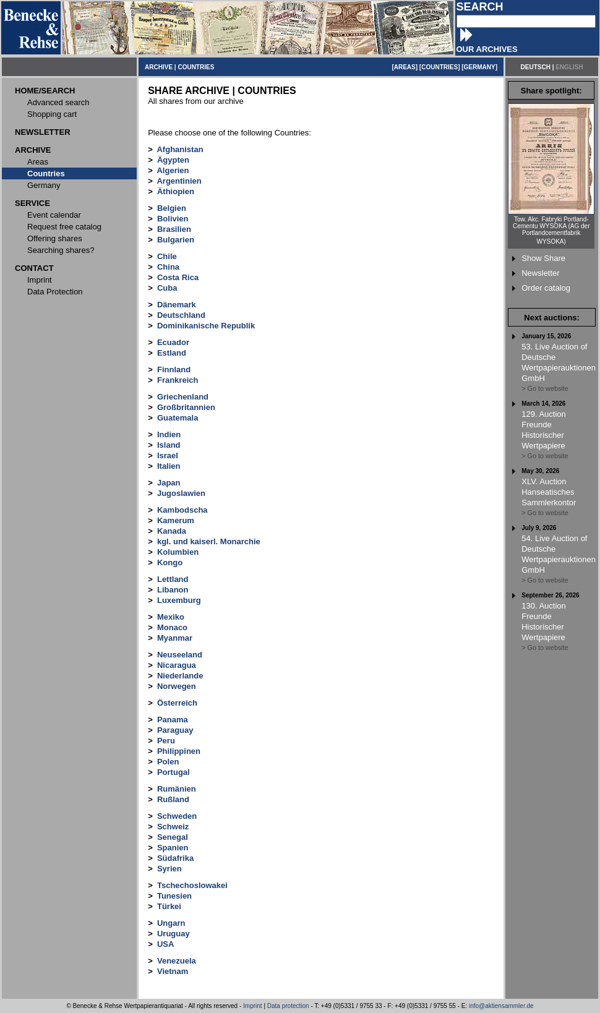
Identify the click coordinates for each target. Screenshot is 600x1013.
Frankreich (177, 380)
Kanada (171, 531)
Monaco (172, 627)
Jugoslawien (181, 493)
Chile (167, 256)
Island (169, 445)
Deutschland (181, 315)
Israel (167, 455)
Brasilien (174, 229)
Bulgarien (175, 239)
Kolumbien (178, 552)
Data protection (288, 1005)
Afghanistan (179, 149)
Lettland (173, 579)
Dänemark (176, 304)
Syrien (169, 868)
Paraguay (175, 730)
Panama (172, 719)
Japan (169, 482)
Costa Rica (178, 277)
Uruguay (173, 933)
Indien (169, 434)
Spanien (173, 847)
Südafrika (175, 858)
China (168, 266)
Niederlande (180, 675)
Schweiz (173, 826)
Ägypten (173, 160)
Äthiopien (175, 191)
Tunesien (174, 895)
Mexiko (170, 617)
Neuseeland (179, 654)
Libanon (173, 589)
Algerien (172, 170)
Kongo (169, 562)
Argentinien (178, 181)
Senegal (172, 837)
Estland (171, 352)
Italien (169, 466)
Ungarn (171, 923)
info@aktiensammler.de (501, 1005)
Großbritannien (186, 407)
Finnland (174, 369)
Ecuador (173, 342)
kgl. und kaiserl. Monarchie (208, 541)
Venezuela (176, 960)
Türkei (169, 906)
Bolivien (173, 218)
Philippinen (178, 751)
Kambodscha (182, 510)
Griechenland (182, 396)
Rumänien (176, 788)
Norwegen (176, 686)
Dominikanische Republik (206, 325)
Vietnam (172, 971)
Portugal (173, 772)
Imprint (252, 1005)
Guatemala (177, 417)
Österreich (177, 702)
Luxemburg (179, 600)
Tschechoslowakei (192, 885)
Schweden (177, 816)
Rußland (173, 799)
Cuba (167, 288)
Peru (166, 740)
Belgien (171, 208)
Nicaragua (176, 665)
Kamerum (175, 520)
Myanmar (174, 638)
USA (165, 944)
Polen (168, 761)
